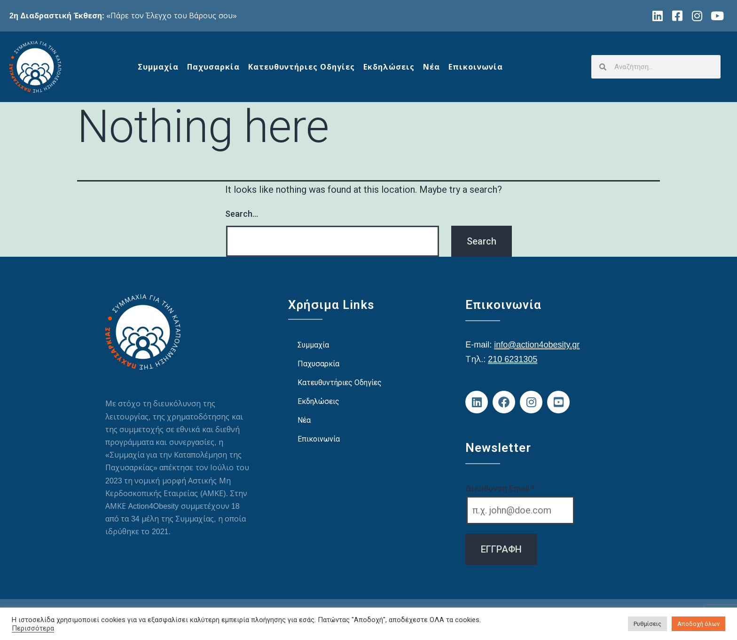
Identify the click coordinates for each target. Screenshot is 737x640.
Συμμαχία (158, 66)
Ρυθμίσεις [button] (647, 623)
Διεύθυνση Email (500, 488)
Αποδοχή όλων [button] (698, 623)
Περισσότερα (33, 628)
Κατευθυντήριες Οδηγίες (301, 66)
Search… (241, 214)
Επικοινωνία (475, 66)
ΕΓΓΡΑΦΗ (501, 549)
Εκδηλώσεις (389, 66)
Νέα (431, 66)
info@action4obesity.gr (537, 344)
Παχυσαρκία (213, 66)
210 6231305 (512, 358)
